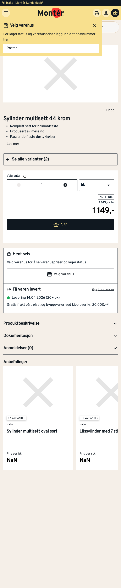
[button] (60, 159)
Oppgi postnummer (103, 289)
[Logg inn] (106, 13)
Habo (110, 110)
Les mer (13, 144)
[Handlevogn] (115, 13)
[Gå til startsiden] (51, 13)
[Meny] (6, 13)
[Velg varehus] (97, 13)
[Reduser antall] (18, 185)
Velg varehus (60, 274)
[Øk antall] (65, 185)
